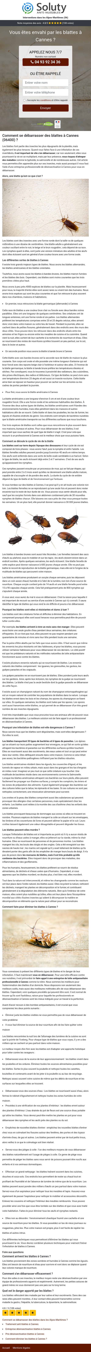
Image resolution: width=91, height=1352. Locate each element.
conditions (45, 100)
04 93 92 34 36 (45, 62)
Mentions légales (21, 1347)
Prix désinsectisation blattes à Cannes (24, 1334)
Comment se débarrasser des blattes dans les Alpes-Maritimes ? (35, 1319)
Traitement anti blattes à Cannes (21, 1324)
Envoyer (45, 108)
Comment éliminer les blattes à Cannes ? (26, 1338)
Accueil (6, 1347)
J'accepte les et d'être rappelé (47, 100)
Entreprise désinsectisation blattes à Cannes (28, 1329)
